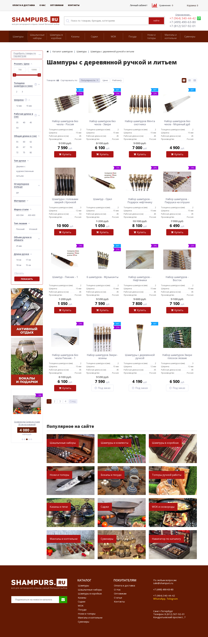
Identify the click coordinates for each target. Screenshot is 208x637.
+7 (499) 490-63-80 (183, 22)
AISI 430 (31, 215)
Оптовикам (56, 5)
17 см (28, 259)
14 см (18, 259)
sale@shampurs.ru (163, 583)
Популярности (88, 80)
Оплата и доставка (23, 5)
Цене (105, 80)
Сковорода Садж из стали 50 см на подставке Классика (27, 423)
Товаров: (51, 80)
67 (24, 147)
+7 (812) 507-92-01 (183, 26)
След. (73, 401)
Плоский (20, 229)
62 (31, 141)
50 (17, 127)
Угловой (33, 229)
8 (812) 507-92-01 (175, 614)
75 (24, 152)
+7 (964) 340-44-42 (183, 18)
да (17, 192)
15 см (28, 265)
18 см (18, 265)
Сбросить (19, 273)
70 (31, 147)
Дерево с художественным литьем (25, 171)
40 (24, 122)
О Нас (42, 5)
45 (31, 122)
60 (24, 141)
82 (31, 152)
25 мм (19, 245)
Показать (27, 278)
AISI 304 (19, 215)
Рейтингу (117, 80)
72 (17, 152)
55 (17, 141)
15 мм (29, 105)
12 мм (19, 105)
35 (17, 122)
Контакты (73, 5)
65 (17, 147)
